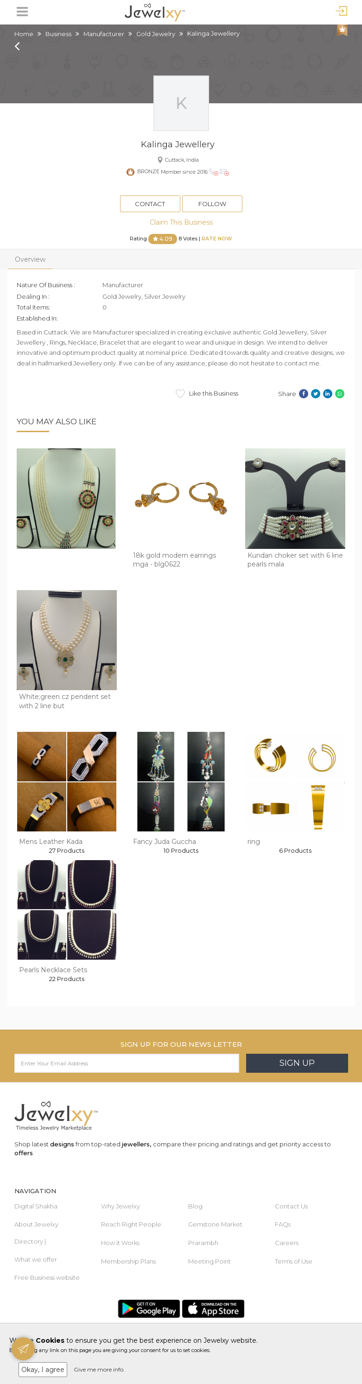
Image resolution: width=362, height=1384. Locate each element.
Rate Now (217, 238)
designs (62, 1144)
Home (23, 34)
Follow (212, 204)
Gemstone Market (215, 1224)
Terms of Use (293, 1261)
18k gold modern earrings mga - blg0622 (174, 560)
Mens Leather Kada (51, 841)
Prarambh (203, 1242)
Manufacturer (103, 34)
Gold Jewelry (155, 34)
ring (254, 841)
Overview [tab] (30, 259)
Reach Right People (131, 1224)
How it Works (120, 1242)
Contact (150, 204)
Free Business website (47, 1277)
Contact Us (291, 1206)
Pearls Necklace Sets (53, 970)
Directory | (30, 1241)
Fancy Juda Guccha (164, 841)
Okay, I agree (42, 1369)
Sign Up (297, 1063)
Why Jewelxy (120, 1206)
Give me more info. (99, 1369)
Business (58, 34)
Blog (195, 1206)
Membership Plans (128, 1261)
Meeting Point (209, 1261)
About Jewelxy (36, 1224)
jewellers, (136, 1144)
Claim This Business (181, 222)
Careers (286, 1242)
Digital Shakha (35, 1206)
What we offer (35, 1259)
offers (23, 1153)
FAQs (283, 1224)
